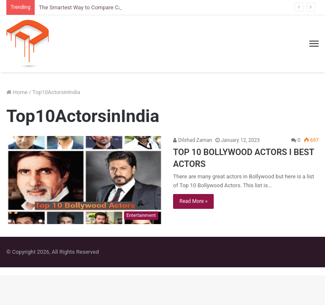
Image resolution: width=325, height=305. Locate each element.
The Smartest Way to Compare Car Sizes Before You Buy (107, 7)
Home (17, 92)
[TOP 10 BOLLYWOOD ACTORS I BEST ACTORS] (84, 180)
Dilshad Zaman (192, 140)
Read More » (193, 201)
